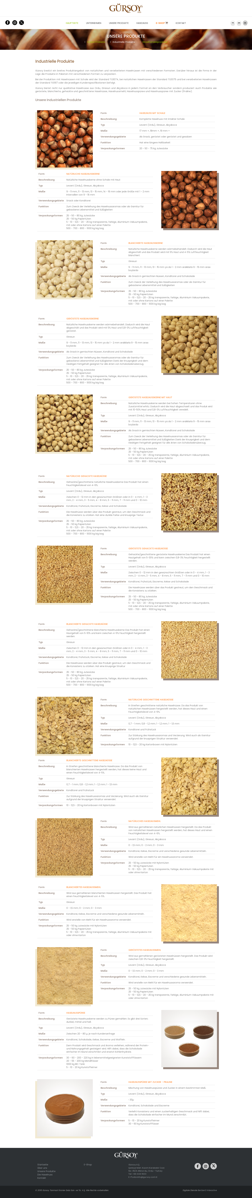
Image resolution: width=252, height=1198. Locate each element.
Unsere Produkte (95, 42)
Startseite (42, 1164)
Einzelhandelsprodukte (153, 42)
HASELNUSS (142, 23)
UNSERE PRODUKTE (119, 23)
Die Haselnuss (45, 1174)
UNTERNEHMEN (93, 23)
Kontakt (41, 1178)
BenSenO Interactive (207, 1190)
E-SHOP (162, 23)
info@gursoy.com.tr (147, 1177)
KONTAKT (181, 23)
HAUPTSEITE (72, 23)
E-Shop (88, 1164)
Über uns (42, 1168)
